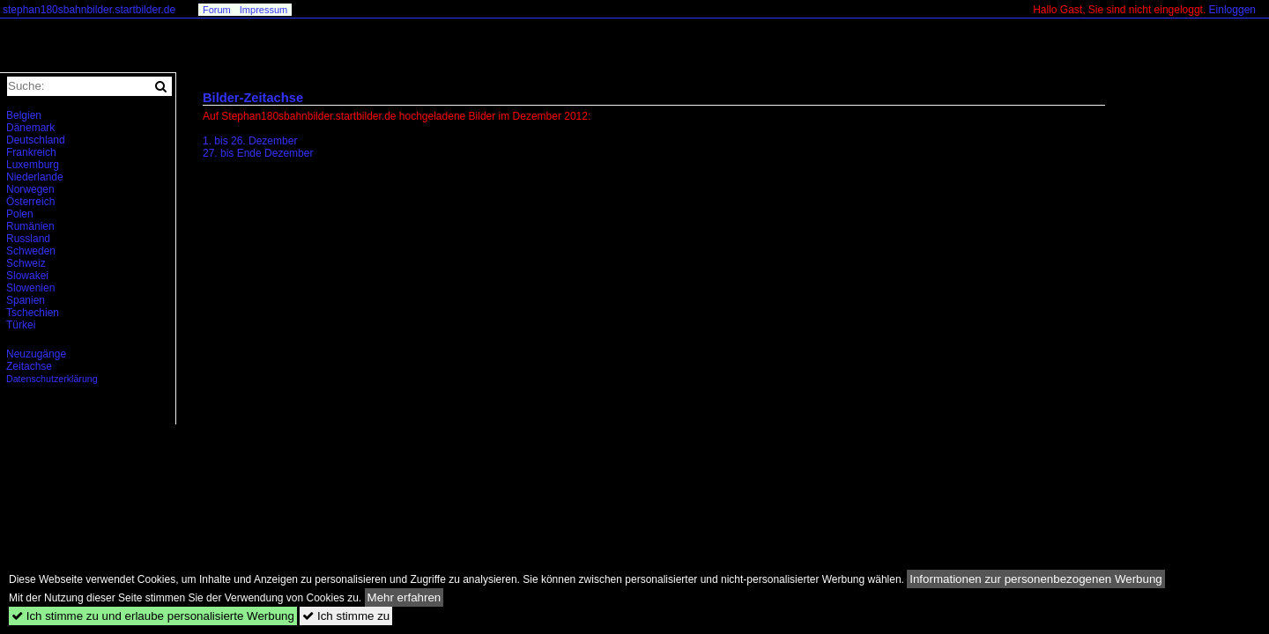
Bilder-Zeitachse (253, 98)
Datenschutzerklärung (52, 378)
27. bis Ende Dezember (258, 153)
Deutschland (35, 140)
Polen (19, 214)
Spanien (25, 300)
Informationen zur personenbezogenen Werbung (1035, 579)
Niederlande (34, 177)
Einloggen (1232, 10)
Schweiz (26, 263)
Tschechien (32, 312)
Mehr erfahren (404, 597)
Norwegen (30, 189)
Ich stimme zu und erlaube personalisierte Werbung (152, 616)
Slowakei (27, 275)
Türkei (20, 325)
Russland (28, 238)
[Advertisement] (351, 320)
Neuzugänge (36, 354)
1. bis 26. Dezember (250, 141)
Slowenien (30, 288)
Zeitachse (29, 366)
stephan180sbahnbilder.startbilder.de (89, 10)
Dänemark (30, 128)
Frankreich (31, 152)
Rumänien (30, 226)
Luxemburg (32, 164)
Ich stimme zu (346, 616)
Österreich (30, 201)
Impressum (263, 9)
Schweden (31, 251)
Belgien (23, 115)
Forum (217, 9)
